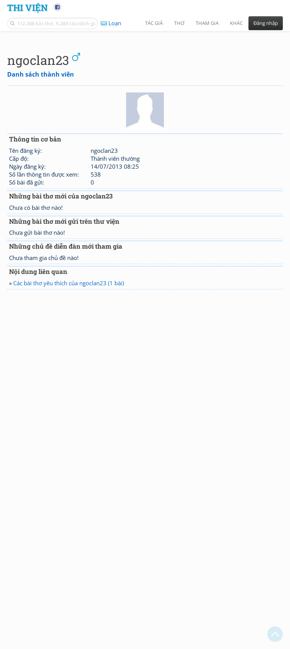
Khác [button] (236, 23)
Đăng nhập (265, 23)
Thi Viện (27, 7)
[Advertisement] (145, 88)
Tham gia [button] (207, 23)
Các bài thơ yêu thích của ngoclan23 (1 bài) (68, 388)
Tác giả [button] (154, 23)
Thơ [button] (179, 23)
